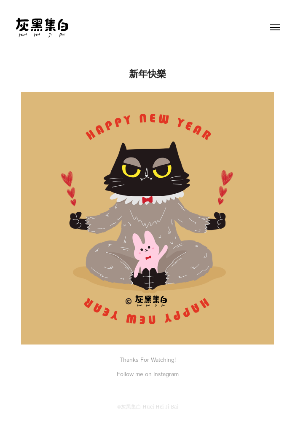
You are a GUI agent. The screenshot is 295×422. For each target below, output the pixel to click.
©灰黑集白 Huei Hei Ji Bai (147, 406)
